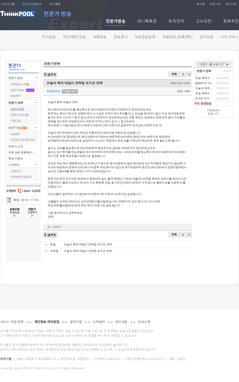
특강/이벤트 (15, 158)
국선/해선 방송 (74, 36)
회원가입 (215, 4)
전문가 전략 (15, 102)
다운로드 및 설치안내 (23, 139)
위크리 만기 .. (203, 98)
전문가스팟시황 (19, 115)
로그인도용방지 (32, 4)
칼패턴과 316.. (204, 83)
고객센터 (99, 321)
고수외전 (203, 21)
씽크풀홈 (55, 4)
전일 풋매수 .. (203, 78)
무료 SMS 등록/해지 (20, 152)
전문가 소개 (15, 146)
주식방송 (49, 36)
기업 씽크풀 (7, 4)
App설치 (15, 134)
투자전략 (176, 21)
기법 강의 (16, 120)
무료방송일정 (145, 36)
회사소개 (144, 321)
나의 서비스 (229, 36)
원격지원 (230, 4)
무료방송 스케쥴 (20, 84)
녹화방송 (100, 36)
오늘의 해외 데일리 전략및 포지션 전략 (88, 244)
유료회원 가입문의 (21, 176)
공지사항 (207, 36)
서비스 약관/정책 (12, 321)
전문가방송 (116, 21)
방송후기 (121, 36)
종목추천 (231, 21)
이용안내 (16, 171)
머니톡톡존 (147, 21)
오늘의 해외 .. (203, 88)
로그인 (201, 4)
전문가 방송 (15, 78)
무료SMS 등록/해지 (177, 36)
